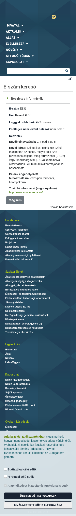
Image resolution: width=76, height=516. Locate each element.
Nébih (19, 6)
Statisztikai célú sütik (20, 469)
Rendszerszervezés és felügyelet (24, 328)
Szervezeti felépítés (16, 229)
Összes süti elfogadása (38, 495)
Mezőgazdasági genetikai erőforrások (26, 315)
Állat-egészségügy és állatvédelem (25, 277)
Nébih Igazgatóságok (17, 379)
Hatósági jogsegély (16, 401)
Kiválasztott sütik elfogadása (38, 504)
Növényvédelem (14, 319)
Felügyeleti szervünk (17, 238)
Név (11, 115)
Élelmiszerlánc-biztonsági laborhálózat (27, 298)
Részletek (15, 136)
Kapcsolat (12, 374)
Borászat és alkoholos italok (21, 289)
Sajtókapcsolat (13, 392)
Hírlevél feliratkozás (16, 409)
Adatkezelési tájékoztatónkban (24, 436)
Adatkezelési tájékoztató (19, 251)
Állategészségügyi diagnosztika (23, 281)
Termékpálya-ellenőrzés (19, 332)
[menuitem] (38, 25)
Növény (9, 358)
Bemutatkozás (13, 225)
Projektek (10, 242)
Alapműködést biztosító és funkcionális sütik (36, 485)
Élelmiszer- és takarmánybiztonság (25, 294)
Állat (8, 353)
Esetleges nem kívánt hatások (29, 129)
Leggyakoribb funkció (24, 122)
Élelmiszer (11, 349)
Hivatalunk (12, 220)
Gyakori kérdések (17, 421)
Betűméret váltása (70, 78)
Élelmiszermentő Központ (20, 405)
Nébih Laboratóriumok (18, 384)
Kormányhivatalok (15, 388)
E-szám (14, 108)
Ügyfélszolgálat (14, 396)
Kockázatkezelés (15, 311)
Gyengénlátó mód (55, 17)
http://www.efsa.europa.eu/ (26, 192)
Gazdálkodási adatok (17, 234)
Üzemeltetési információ (19, 259)
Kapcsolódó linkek (16, 246)
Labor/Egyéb (12, 362)
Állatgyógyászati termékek (20, 285)
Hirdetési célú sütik (19, 476)
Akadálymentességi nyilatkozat (23, 255)
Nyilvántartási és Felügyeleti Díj (23, 323)
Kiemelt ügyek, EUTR (17, 306)
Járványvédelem (14, 302)
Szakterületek (14, 271)
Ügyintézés (12, 344)
